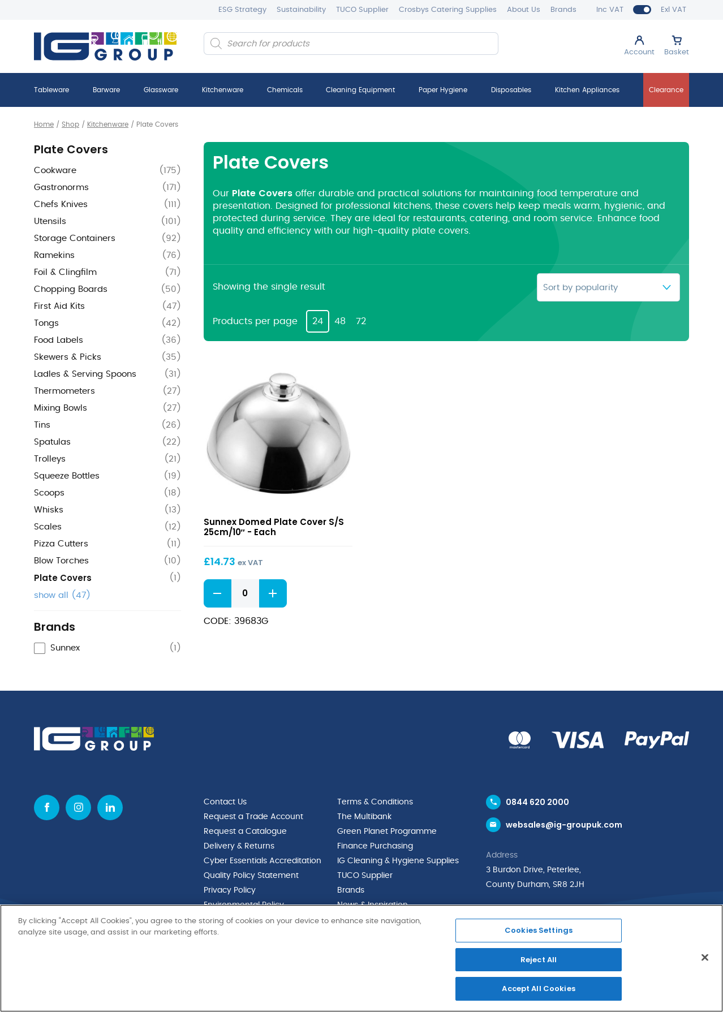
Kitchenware (222, 90)
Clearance (666, 90)
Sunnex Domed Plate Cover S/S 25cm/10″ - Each (274, 527)
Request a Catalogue (245, 832)
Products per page (255, 321)
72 (361, 321)
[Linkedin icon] (110, 807)
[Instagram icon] (78, 807)
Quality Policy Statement (251, 876)
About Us (523, 10)
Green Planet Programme (387, 832)
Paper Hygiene (443, 90)
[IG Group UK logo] (105, 46)
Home (44, 124)
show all (62, 595)
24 (317, 321)
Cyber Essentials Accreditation (262, 861)
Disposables (511, 90)
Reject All (538, 959)
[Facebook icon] (46, 807)
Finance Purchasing (375, 846)
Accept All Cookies (538, 988)
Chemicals (285, 90)
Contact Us (225, 802)
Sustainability (301, 10)
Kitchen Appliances (587, 90)
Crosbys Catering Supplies (448, 10)
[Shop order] (608, 287)
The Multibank (364, 817)
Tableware (51, 90)
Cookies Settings (539, 930)
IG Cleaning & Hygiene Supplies (398, 861)
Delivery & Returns (239, 846)
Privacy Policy (230, 890)
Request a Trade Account (253, 817)
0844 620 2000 (537, 802)
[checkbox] (107, 648)
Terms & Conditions (375, 802)
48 (340, 321)
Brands (563, 10)
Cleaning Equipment (360, 90)
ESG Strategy (242, 10)
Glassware (161, 90)
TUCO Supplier (362, 10)
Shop (70, 124)
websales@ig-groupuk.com (564, 824)
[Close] (704, 957)
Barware (106, 90)
